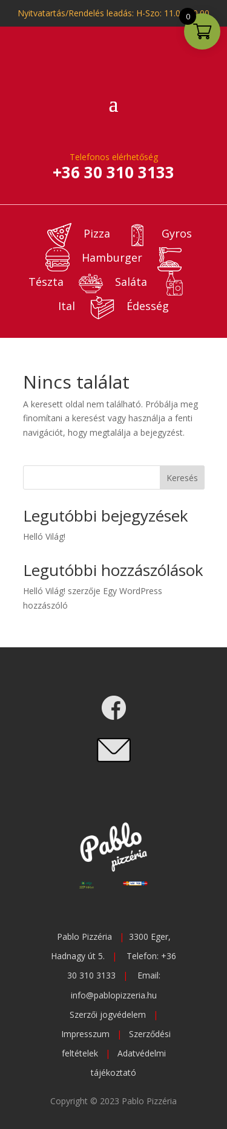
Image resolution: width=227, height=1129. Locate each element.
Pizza (78, 233)
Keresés (182, 478)
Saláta (113, 281)
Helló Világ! (44, 536)
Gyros (158, 233)
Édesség (129, 306)
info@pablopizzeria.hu (114, 995)
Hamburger (93, 257)
